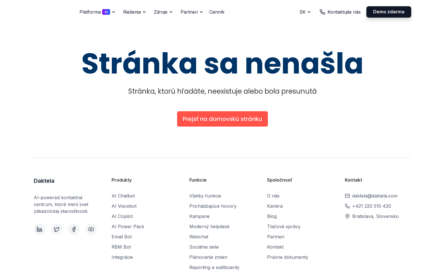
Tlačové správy (284, 226)
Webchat (198, 237)
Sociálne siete (204, 247)
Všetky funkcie (205, 196)
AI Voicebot (124, 206)
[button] (96, 12)
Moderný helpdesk (209, 226)
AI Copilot (122, 216)
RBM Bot (121, 247)
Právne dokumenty (287, 257)
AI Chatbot (123, 196)
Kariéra (275, 206)
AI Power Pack (128, 226)
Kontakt (275, 247)
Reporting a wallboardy (214, 267)
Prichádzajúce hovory (213, 206)
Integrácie (122, 257)
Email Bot (122, 237)
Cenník (216, 12)
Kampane (199, 216)
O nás (273, 196)
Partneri (275, 237)
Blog (272, 216)
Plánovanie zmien (208, 257)
